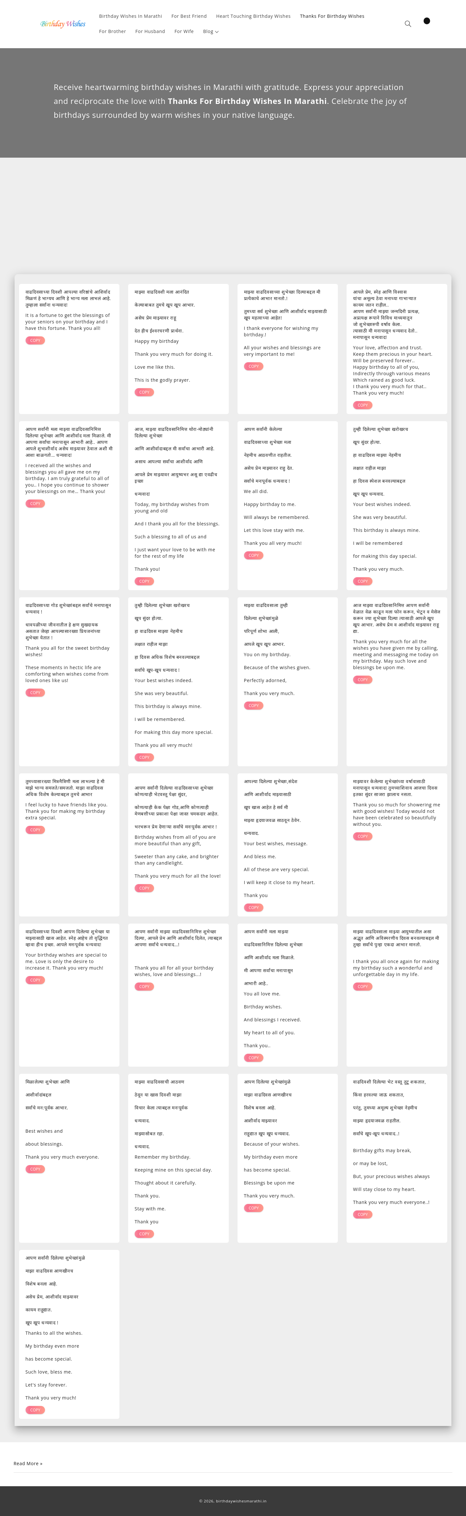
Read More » (28, 1463)
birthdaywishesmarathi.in (241, 1501)
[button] (211, 31)
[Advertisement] (233, 217)
